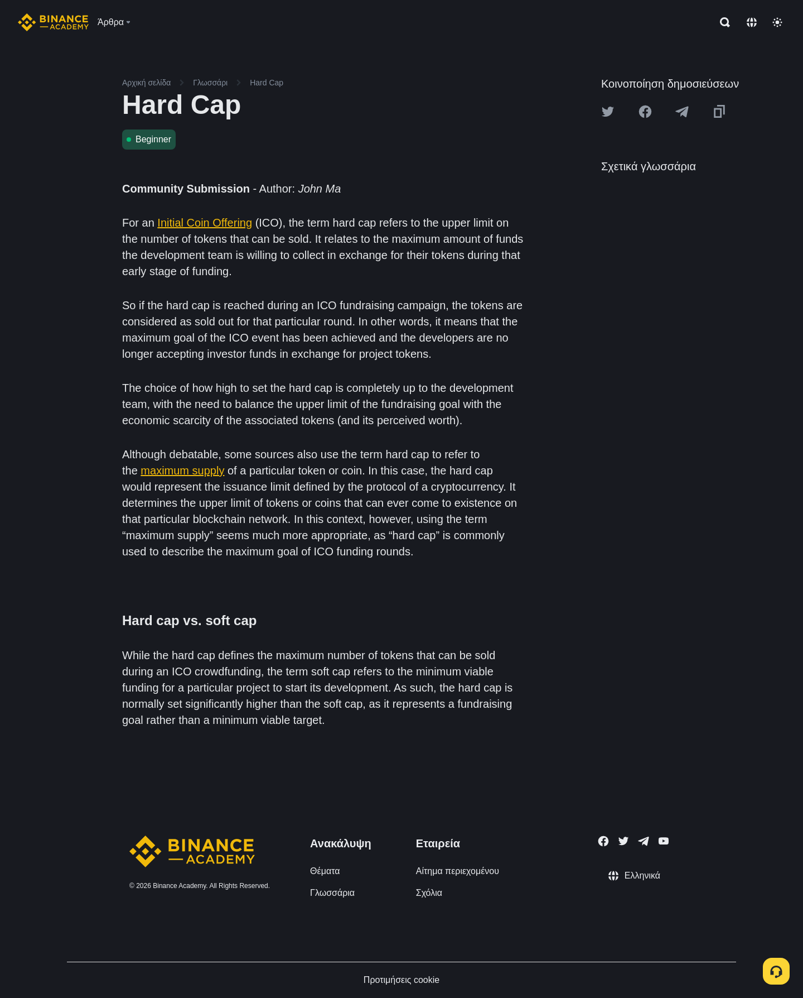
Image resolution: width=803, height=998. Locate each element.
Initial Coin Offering (204, 223)
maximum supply (182, 470)
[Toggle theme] (777, 22)
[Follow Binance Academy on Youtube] (663, 841)
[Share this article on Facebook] (645, 111)
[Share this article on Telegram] (682, 111)
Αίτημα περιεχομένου (457, 871)
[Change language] (751, 22)
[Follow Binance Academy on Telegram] (643, 841)
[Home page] (53, 22)
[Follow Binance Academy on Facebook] (603, 841)
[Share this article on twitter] (608, 111)
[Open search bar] (722, 22)
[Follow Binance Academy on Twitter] (623, 841)
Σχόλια (429, 893)
